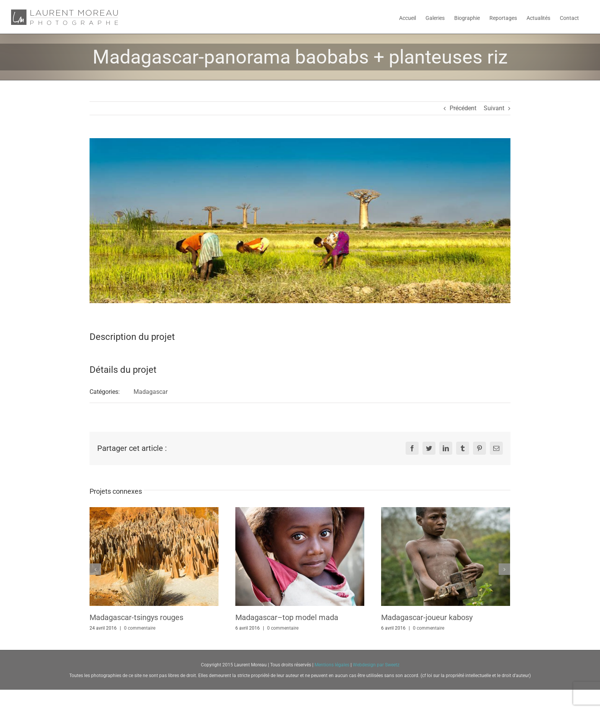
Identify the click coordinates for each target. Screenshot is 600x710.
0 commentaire (139, 628)
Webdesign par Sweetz (376, 665)
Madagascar (151, 391)
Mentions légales (333, 665)
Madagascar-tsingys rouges (136, 617)
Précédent (463, 108)
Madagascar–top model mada (286, 617)
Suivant (494, 108)
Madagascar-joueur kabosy (427, 617)
